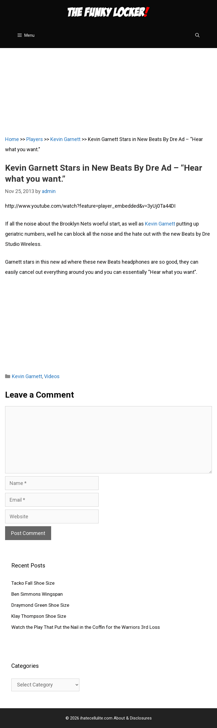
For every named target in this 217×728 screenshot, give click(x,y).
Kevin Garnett (65, 139)
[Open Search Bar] (197, 35)
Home (12, 139)
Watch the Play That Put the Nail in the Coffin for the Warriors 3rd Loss (85, 627)
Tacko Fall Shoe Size (33, 583)
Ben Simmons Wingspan (37, 594)
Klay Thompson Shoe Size (38, 616)
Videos (52, 376)
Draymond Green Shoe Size (40, 605)
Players (34, 139)
